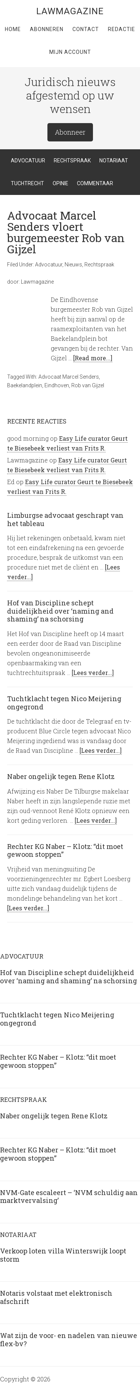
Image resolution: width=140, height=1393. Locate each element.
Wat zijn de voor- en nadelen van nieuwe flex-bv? (68, 1339)
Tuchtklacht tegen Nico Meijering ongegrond (64, 702)
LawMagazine (70, 11)
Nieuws (73, 265)
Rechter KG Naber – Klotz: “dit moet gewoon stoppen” (65, 850)
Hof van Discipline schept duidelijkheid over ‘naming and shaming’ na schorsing (60, 610)
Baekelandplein (24, 385)
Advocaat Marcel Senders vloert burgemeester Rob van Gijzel (66, 232)
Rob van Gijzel (87, 385)
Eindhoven (56, 385)
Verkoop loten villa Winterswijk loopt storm (63, 1255)
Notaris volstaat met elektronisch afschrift (56, 1297)
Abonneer (70, 132)
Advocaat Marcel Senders (68, 377)
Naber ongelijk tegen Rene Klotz (61, 776)
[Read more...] (92, 358)
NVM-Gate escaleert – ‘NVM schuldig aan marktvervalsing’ (69, 1196)
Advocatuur (48, 265)
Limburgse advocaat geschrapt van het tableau (65, 519)
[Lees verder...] (93, 672)
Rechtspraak (99, 265)
